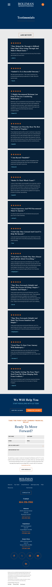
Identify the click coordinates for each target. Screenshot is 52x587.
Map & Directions (26, 516)
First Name (11, 436)
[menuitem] (9, 584)
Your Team (16, 484)
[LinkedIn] (26, 563)
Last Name (29, 436)
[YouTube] (38, 556)
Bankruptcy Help (35, 484)
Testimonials (29, 487)
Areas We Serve (25, 484)
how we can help (17, 410)
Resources (10, 487)
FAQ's (42, 484)
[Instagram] (30, 556)
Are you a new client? (13, 445)
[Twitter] (22, 556)
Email (28, 440)
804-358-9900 (26, 502)
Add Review (26, 35)
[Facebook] (14, 556)
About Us (10, 484)
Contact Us (26, 492)
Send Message (26, 469)
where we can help (34, 410)
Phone (10, 440)
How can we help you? (13, 449)
